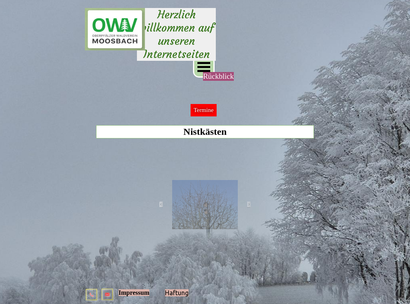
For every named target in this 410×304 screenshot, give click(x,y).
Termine (203, 110)
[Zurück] (164, 205)
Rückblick (218, 76)
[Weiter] (246, 205)
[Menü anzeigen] (204, 67)
